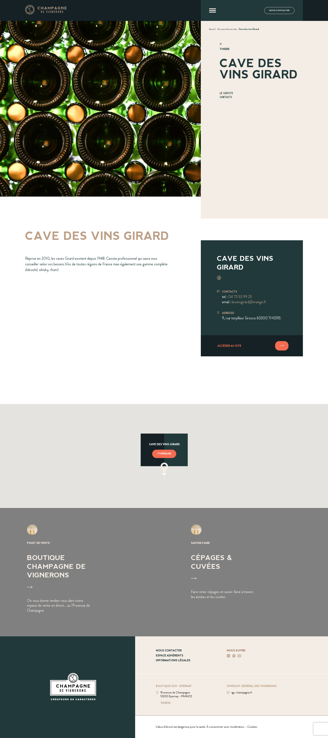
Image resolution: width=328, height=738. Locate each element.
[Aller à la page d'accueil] (46, 13)
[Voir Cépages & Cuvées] (246, 572)
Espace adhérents (169, 655)
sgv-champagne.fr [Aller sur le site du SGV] (241, 692)
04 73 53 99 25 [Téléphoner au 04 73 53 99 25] (240, 296)
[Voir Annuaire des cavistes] (227, 29)
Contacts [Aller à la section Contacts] (226, 97)
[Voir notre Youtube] (239, 655)
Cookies (252, 727)
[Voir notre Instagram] (228, 655)
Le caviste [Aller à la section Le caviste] (226, 93)
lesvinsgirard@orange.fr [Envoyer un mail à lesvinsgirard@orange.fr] (249, 302)
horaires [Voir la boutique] (165, 702)
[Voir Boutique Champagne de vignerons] (82, 572)
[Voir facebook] (219, 278)
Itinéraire (164, 454)
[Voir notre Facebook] (234, 655)
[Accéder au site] (252, 345)
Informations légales (173, 660)
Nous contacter (279, 10)
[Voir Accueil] (212, 29)
